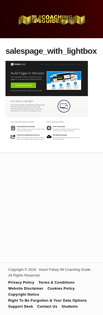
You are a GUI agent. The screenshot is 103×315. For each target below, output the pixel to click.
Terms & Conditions (56, 282)
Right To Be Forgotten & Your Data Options (47, 300)
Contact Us (47, 306)
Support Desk (20, 306)
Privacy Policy (21, 282)
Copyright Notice (23, 294)
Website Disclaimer (25, 288)
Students (70, 306)
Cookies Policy (61, 288)
